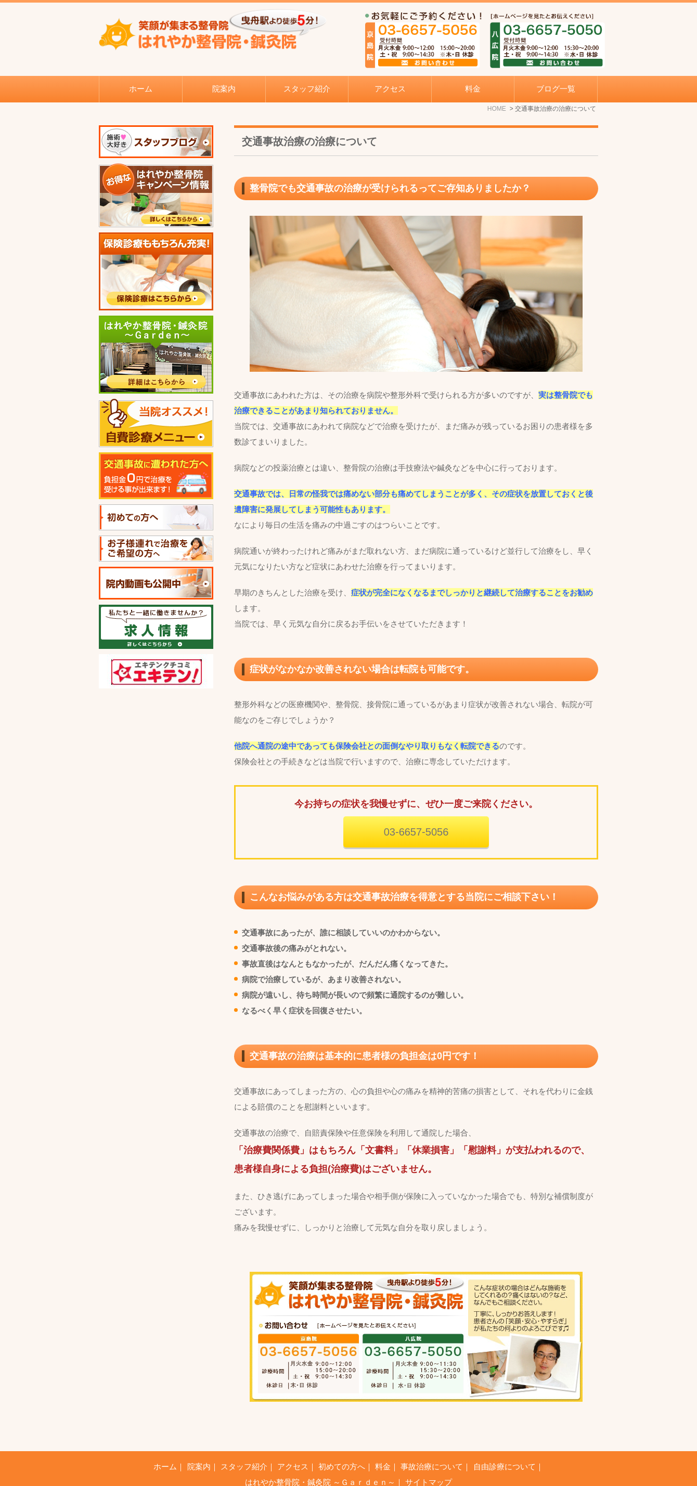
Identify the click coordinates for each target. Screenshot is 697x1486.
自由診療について (504, 1440)
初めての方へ (341, 1440)
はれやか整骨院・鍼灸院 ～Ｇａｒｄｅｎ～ (320, 1456)
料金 (473, 88)
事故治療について (432, 1440)
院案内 (199, 1440)
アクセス (390, 88)
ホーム (140, 88)
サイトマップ (428, 1456)
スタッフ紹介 (306, 88)
